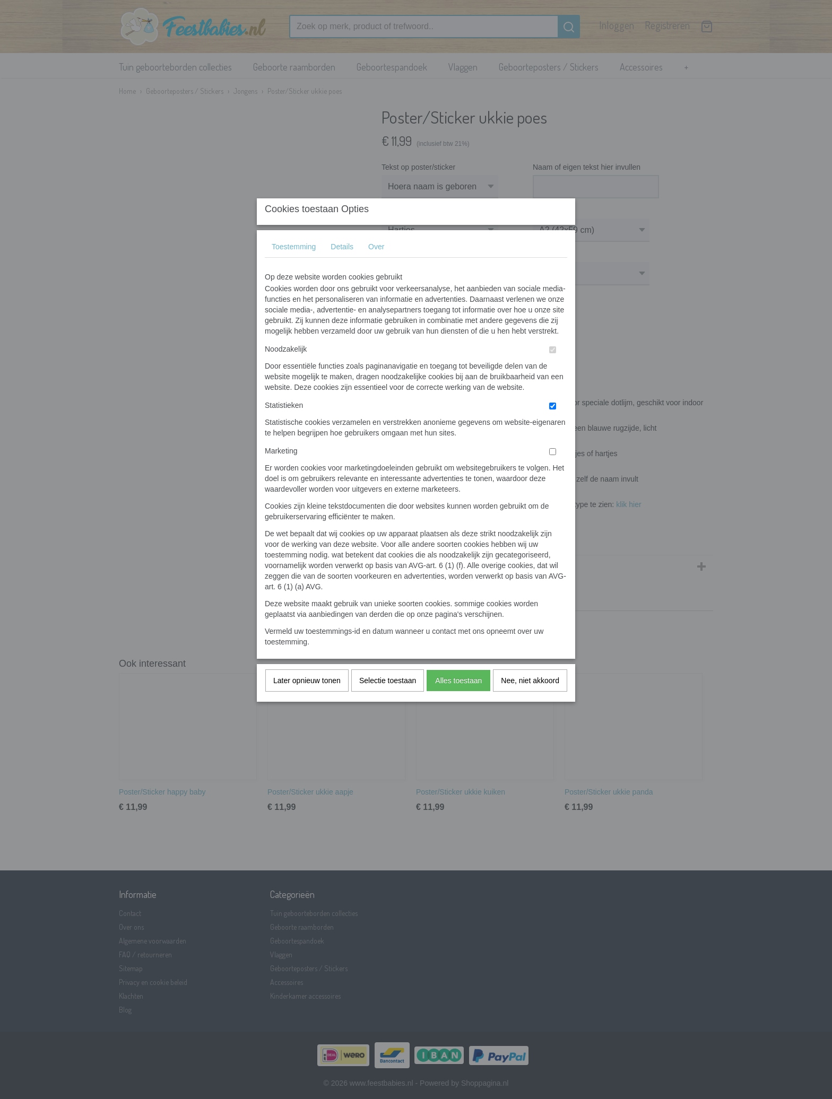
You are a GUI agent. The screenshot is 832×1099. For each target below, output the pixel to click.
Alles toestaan (458, 701)
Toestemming (294, 268)
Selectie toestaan (387, 701)
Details (342, 268)
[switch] (552, 371)
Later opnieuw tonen (307, 701)
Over (376, 268)
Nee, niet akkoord (530, 701)
